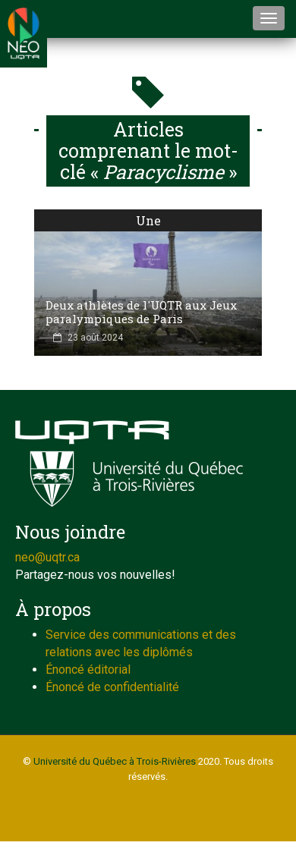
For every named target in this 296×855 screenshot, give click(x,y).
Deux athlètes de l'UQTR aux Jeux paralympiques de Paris (141, 311)
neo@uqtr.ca (47, 557)
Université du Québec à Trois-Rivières (114, 761)
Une (148, 220)
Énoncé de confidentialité (112, 687)
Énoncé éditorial (88, 669)
